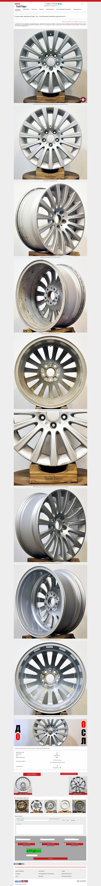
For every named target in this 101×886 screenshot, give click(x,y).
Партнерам (41, 871)
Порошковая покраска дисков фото (31, 14)
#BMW (63, 21)
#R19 (66, 21)
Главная (16, 14)
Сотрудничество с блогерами (46, 873)
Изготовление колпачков (63, 9)
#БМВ (69, 21)
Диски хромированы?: (54, 818)
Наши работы (21, 14)
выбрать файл (26, 844)
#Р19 (72, 21)
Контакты (17, 873)
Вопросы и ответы (66, 876)
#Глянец (84, 21)
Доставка (41, 876)
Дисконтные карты (66, 873)
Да (68, 820)
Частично (73, 820)
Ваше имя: (18, 838)
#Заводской (76, 21)
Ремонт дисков (58, 760)
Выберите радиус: (21, 818)
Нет (64, 820)
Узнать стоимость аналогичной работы (32, 774)
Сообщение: (19, 824)
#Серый (80, 21)
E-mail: (42, 838)
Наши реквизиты (19, 871)
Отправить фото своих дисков (21, 842)
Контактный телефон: (70, 838)
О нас (16, 876)
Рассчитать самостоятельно (69, 773)
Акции (63, 871)
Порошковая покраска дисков (58, 762)
